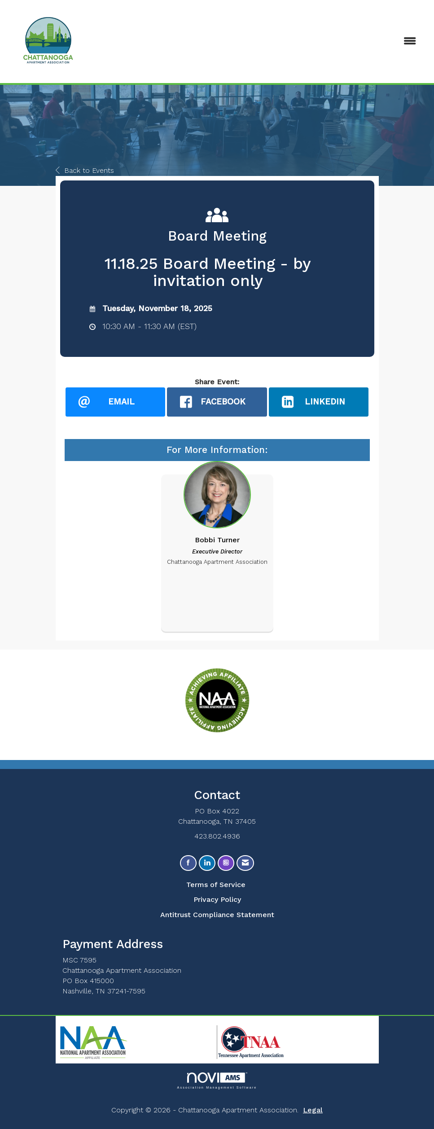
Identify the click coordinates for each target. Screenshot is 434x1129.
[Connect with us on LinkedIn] (207, 863)
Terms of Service (215, 884)
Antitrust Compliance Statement (217, 914)
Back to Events (85, 170)
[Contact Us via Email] (245, 863)
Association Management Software (217, 1080)
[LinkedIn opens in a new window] (319, 401)
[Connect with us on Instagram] (226, 863)
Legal (313, 1110)
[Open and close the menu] (285, 41)
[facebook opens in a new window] (217, 401)
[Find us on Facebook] (188, 863)
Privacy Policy (217, 899)
